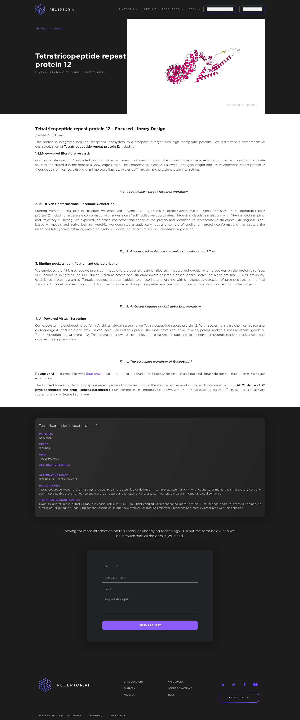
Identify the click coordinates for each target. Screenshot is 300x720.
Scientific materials (180, 688)
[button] (128, 9)
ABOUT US (129, 695)
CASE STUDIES (176, 682)
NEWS (171, 695)
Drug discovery (133, 682)
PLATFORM (129, 688)
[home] (60, 9)
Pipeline (149, 9)
